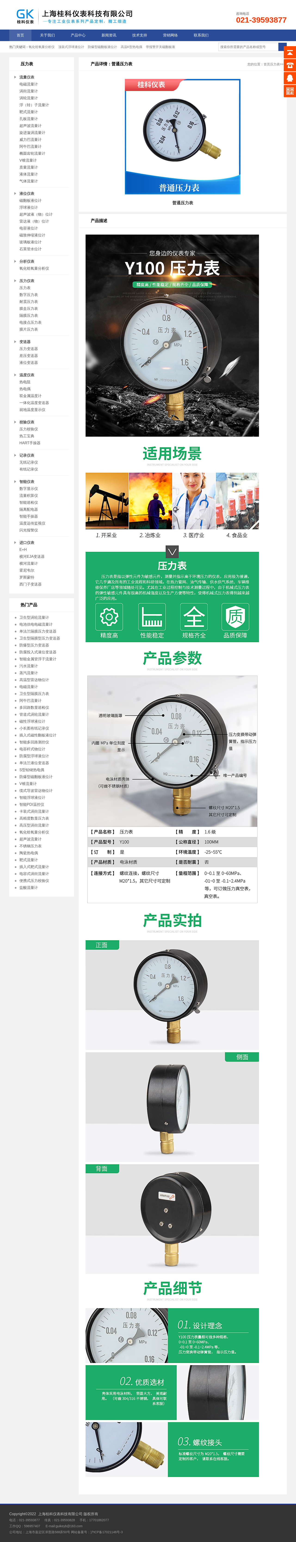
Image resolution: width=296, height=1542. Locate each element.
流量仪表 (26, 77)
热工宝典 (26, 436)
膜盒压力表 (28, 309)
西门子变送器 (30, 584)
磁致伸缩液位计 (32, 235)
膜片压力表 (28, 329)
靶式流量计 (28, 112)
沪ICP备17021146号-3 (106, 1532)
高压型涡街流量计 (34, 825)
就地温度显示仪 (32, 410)
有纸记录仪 (28, 469)
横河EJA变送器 (32, 556)
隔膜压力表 (28, 315)
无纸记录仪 (28, 462)
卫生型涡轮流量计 (34, 617)
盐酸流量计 (28, 888)
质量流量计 (28, 167)
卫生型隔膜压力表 (34, 694)
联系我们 (201, 35)
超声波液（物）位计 (36, 214)
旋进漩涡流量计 (32, 133)
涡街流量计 (28, 91)
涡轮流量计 (28, 98)
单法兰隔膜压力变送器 (37, 631)
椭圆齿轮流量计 (32, 153)
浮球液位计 (28, 207)
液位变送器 (28, 363)
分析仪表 (26, 261)
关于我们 (47, 35)
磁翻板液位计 (30, 200)
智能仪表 (26, 482)
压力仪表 (26, 281)
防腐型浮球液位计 (34, 756)
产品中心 (78, 35)
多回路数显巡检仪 (34, 707)
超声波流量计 (30, 126)
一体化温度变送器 (34, 403)
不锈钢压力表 (30, 846)
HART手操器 (29, 443)
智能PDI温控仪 (31, 804)
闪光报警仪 (28, 530)
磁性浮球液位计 (32, 721)
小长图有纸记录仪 (34, 728)
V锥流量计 (28, 160)
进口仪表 (26, 543)
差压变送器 (28, 356)
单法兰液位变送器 (34, 763)
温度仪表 (26, 375)
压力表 (25, 288)
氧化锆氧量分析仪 (42, 47)
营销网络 (170, 35)
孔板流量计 (28, 119)
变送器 (25, 342)
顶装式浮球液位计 (71, 47)
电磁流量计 (28, 84)
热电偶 (25, 389)
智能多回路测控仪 (34, 742)
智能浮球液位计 (32, 798)
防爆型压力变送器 (34, 645)
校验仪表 (26, 422)
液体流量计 (28, 174)
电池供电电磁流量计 (36, 624)
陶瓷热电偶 (28, 853)
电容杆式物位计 (32, 749)
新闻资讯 (109, 35)
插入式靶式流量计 (34, 867)
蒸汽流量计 (28, 673)
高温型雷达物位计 (34, 680)
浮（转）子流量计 (34, 105)
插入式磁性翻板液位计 (37, 735)
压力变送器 (28, 349)
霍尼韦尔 (26, 570)
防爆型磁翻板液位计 (102, 47)
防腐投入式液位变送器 (37, 652)
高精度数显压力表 (34, 818)
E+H (23, 550)
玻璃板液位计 (30, 242)
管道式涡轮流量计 (34, 714)
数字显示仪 (28, 489)
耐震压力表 (28, 302)
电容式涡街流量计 (34, 874)
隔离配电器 (28, 509)
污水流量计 (28, 666)
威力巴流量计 (30, 140)
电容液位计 (28, 228)
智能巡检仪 (28, 502)
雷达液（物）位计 (34, 221)
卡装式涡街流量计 (34, 811)
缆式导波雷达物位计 (36, 791)
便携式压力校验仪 (34, 881)
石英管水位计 (30, 249)
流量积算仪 (28, 496)
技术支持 (139, 35)
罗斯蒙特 (26, 577)
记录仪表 (26, 455)
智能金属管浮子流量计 (37, 659)
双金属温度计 (30, 396)
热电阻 (25, 382)
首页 (20, 35)
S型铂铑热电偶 (31, 770)
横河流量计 (28, 563)
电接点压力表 (30, 322)
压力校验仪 (28, 429)
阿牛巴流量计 (30, 146)
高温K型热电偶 (131, 47)
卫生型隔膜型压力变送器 (39, 638)
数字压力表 (28, 295)
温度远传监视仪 (32, 523)
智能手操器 (28, 516)
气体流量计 (28, 181)
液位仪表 (26, 194)
